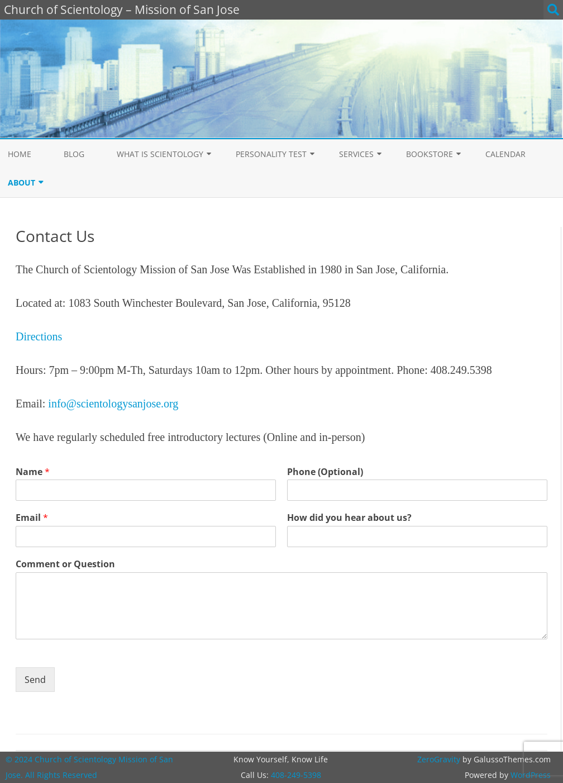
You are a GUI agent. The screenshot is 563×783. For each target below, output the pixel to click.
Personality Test (271, 154)
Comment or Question (65, 564)
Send (35, 679)
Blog (74, 154)
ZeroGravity (438, 759)
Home (19, 154)
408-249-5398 (296, 775)
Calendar (505, 154)
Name (33, 472)
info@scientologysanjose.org (113, 403)
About (21, 182)
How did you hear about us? (349, 518)
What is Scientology (160, 154)
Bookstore (429, 154)
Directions (39, 336)
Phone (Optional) (325, 472)
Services (356, 154)
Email (32, 518)
